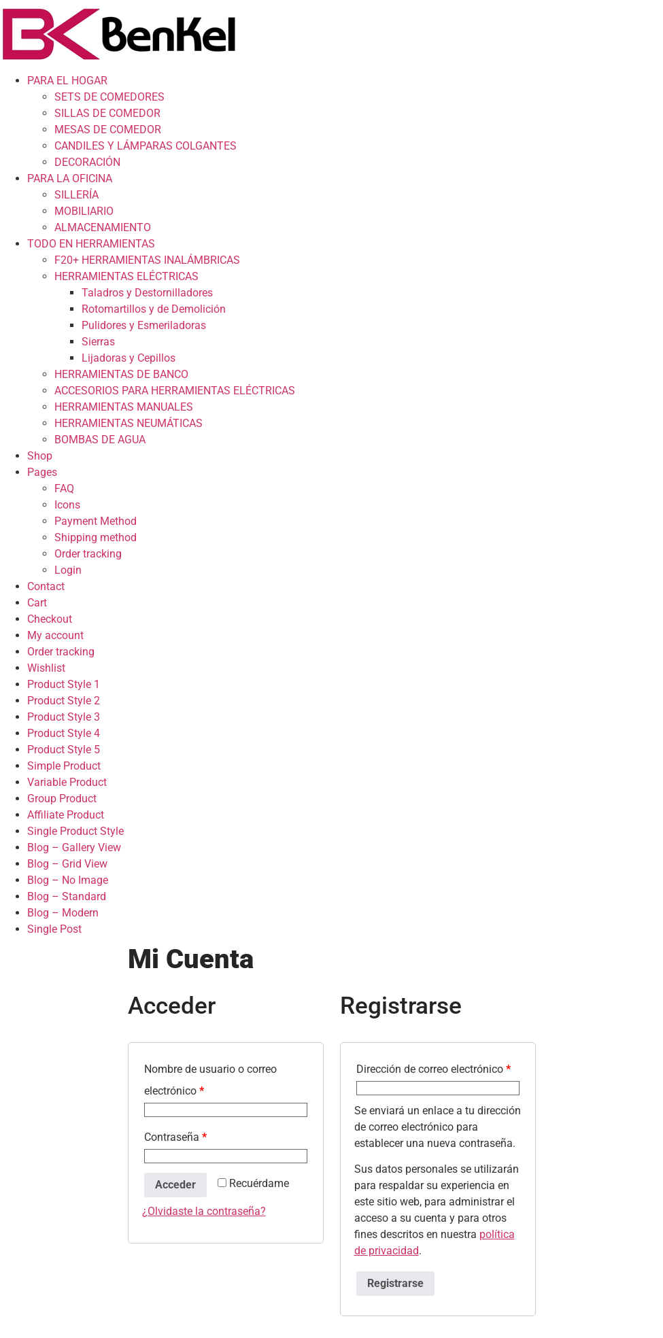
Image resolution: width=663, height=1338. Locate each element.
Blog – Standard (66, 896)
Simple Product (64, 765)
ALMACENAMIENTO (102, 227)
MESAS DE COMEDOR (107, 129)
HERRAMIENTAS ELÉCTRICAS (126, 276)
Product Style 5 (63, 749)
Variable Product (67, 782)
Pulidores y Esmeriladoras (144, 325)
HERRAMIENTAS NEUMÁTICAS (128, 423)
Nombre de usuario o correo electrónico (210, 1080)
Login (68, 570)
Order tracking (88, 553)
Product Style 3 (63, 716)
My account (55, 635)
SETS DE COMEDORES (109, 96)
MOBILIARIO (84, 211)
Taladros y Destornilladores (147, 292)
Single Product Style (75, 831)
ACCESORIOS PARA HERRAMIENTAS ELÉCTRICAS (174, 390)
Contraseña (175, 1137)
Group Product (62, 798)
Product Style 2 (63, 700)
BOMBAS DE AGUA (100, 439)
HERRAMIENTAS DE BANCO (121, 374)
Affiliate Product (65, 814)
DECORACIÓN (87, 162)
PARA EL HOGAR (67, 80)
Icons (67, 504)
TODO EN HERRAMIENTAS (91, 243)
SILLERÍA (76, 194)
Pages (42, 472)
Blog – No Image (67, 880)
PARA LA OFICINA (69, 178)
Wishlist (46, 668)
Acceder (175, 1184)
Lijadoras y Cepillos (128, 357)
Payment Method (95, 521)
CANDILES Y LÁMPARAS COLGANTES (145, 145)
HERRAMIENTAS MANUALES (123, 406)
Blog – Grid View (67, 863)
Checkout (49, 619)
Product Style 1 (63, 684)
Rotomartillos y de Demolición (154, 309)
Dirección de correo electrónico (433, 1069)
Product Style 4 (63, 733)
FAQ (64, 488)
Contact (46, 586)
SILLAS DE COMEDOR (107, 113)
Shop (39, 455)
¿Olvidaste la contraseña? (204, 1211)
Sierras (98, 341)
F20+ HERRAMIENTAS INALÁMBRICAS (147, 260)
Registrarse (395, 1283)
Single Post (54, 929)
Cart (37, 602)
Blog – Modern (63, 912)
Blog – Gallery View (74, 847)
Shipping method (95, 537)
